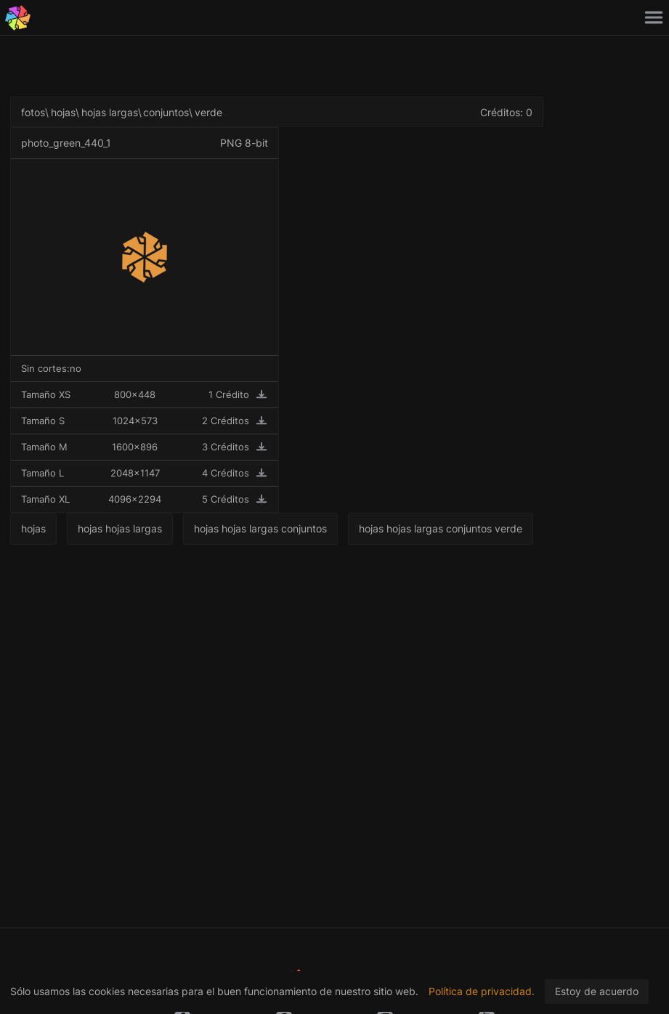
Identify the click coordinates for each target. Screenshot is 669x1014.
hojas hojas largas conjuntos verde (440, 528)
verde (208, 112)
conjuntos (166, 112)
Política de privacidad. (482, 991)
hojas (63, 112)
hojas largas (109, 112)
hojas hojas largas (120, 528)
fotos (33, 112)
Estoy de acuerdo (596, 991)
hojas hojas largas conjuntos (260, 528)
